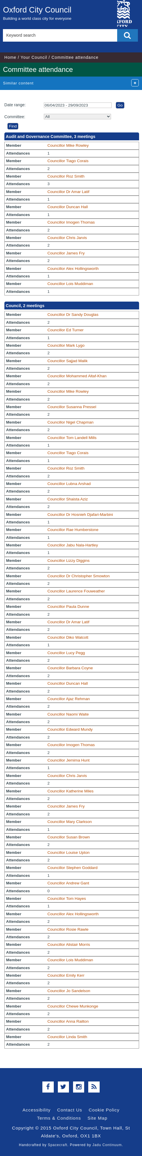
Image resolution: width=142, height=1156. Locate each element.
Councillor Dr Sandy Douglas (72, 314)
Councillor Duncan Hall (67, 207)
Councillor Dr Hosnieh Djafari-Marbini (80, 514)
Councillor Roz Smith (65, 176)
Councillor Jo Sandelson (68, 991)
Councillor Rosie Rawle (68, 929)
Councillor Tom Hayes (66, 898)
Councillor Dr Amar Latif (68, 192)
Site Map (98, 1118)
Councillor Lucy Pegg (66, 653)
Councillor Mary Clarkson (69, 821)
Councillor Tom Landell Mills (71, 438)
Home (10, 57)
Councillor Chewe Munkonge (72, 1006)
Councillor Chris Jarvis (67, 238)
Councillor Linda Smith (67, 1037)
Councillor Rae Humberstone (72, 529)
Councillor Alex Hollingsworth (72, 268)
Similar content (18, 83)
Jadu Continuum (107, 1145)
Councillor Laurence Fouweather (76, 591)
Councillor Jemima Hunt (68, 760)
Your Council (34, 57)
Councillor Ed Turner (65, 330)
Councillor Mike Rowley (68, 145)
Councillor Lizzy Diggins (68, 560)
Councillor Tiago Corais (68, 161)
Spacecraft (57, 1145)
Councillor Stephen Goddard (72, 867)
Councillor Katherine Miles (70, 791)
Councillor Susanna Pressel (71, 407)
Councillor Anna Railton (68, 1021)
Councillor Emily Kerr (65, 975)
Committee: (14, 116)
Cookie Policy (104, 1109)
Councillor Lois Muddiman (70, 284)
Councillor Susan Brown (68, 837)
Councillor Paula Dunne (68, 606)
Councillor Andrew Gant (68, 883)
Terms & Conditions (59, 1118)
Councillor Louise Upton (68, 852)
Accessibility (36, 1109)
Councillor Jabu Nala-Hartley (72, 545)
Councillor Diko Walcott (67, 637)
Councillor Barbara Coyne (70, 668)
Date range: (15, 104)
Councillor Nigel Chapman (70, 422)
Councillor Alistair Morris (68, 944)
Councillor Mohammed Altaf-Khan (77, 376)
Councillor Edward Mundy (70, 729)
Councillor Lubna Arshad (69, 483)
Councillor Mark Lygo (65, 345)
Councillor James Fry (66, 253)
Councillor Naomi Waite (68, 714)
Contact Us (69, 1109)
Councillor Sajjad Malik (67, 361)
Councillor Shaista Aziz (67, 499)
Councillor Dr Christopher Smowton (78, 576)
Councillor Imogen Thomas (71, 222)
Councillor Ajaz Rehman (68, 699)
